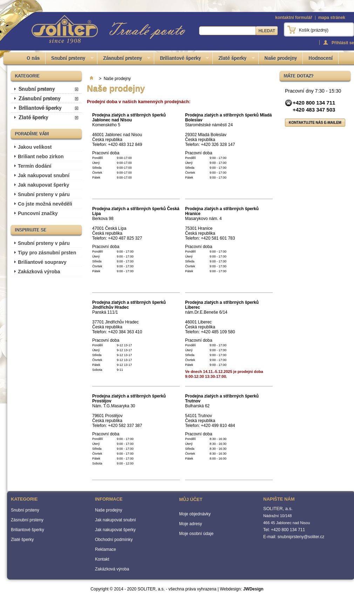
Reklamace (105, 549)
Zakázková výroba (39, 271)
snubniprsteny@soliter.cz (301, 536)
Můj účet (190, 499)
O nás (33, 58)
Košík (313, 30)
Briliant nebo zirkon (41, 156)
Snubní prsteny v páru (44, 194)
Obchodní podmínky (113, 539)
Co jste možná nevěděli (45, 204)
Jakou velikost (35, 147)
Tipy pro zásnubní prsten (47, 252)
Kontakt (102, 559)
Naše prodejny (280, 58)
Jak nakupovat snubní (43, 175)
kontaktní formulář (293, 17)
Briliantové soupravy (42, 262)
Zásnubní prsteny (123, 59)
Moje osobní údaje (196, 533)
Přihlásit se (343, 42)
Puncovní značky (38, 213)
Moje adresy (190, 523)
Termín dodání (34, 166)
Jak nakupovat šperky (43, 185)
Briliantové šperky (181, 59)
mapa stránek (331, 17)
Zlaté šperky (234, 59)
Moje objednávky (195, 514)
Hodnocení (320, 58)
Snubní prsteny (70, 59)
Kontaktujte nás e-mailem (315, 123)
